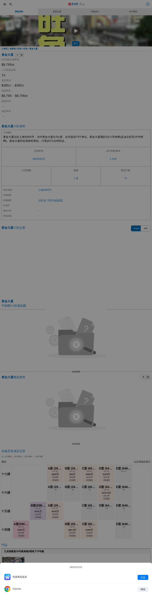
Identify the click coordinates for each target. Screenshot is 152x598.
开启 (143, 577)
